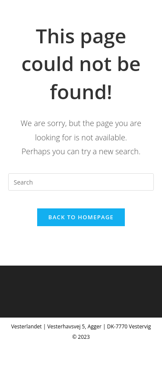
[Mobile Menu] (141, 16)
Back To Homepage (81, 217)
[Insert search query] (81, 182)
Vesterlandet (39, 16)
